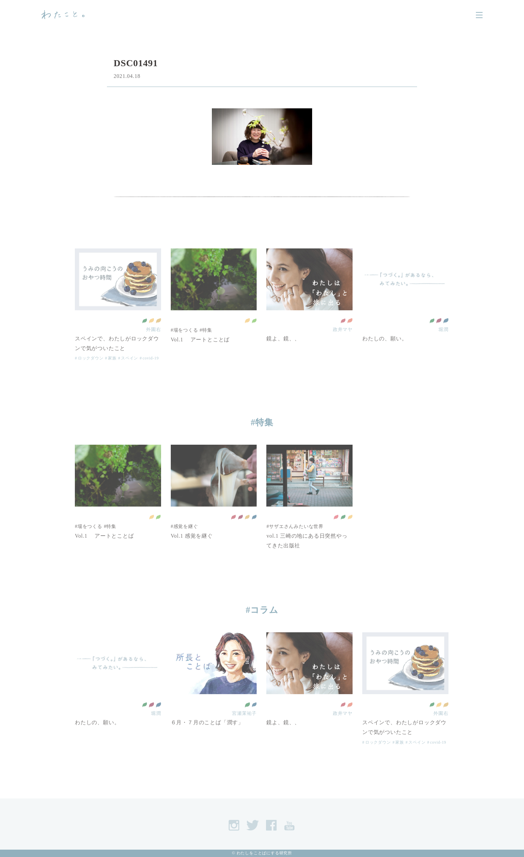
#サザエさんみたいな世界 (294, 537)
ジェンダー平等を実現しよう (350, 331)
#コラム (262, 610)
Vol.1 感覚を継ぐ (192, 547)
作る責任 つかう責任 (158, 331)
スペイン (129, 369)
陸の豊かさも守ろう (254, 331)
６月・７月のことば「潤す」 (207, 733)
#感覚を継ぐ (184, 537)
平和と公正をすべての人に (445, 331)
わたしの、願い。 (384, 349)
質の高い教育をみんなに (343, 331)
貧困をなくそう (336, 528)
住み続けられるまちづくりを (151, 331)
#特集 (206, 341)
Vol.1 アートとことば (200, 350)
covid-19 (151, 369)
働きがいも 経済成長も (438, 331)
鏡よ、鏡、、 (283, 349)
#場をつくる (184, 341)
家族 (112, 369)
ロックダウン (91, 369)
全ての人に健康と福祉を (144, 331)
